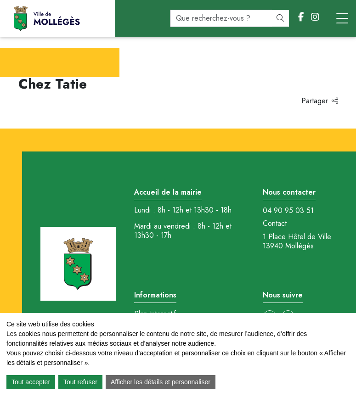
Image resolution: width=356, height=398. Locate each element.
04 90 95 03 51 (288, 211)
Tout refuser (80, 382)
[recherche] (221, 18)
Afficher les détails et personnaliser (160, 382)
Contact (275, 224)
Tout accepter (30, 382)
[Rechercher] (280, 18)
